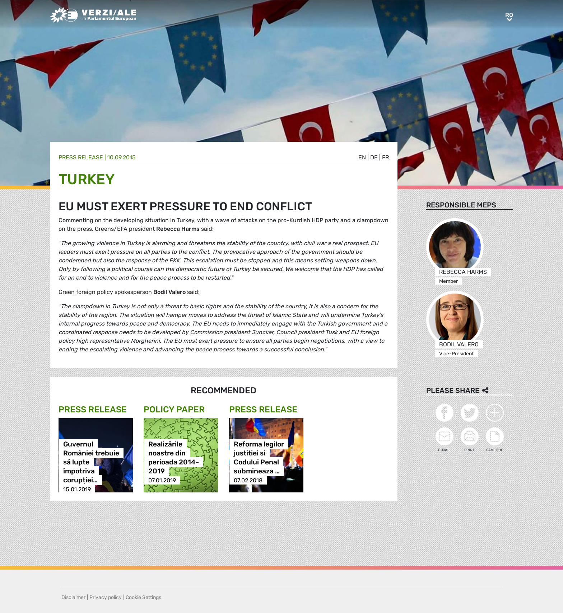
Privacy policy (105, 597)
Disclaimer (73, 597)
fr (385, 157)
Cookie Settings (143, 597)
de (374, 157)
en (362, 157)
